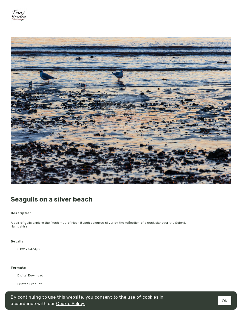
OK (225, 300)
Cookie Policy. (70, 303)
